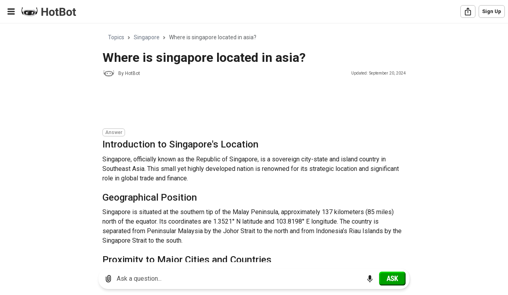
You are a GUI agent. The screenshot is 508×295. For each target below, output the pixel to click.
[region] (254, 143)
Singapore (147, 37)
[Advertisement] (246, 104)
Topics (116, 37)
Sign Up (491, 11)
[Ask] (392, 278)
